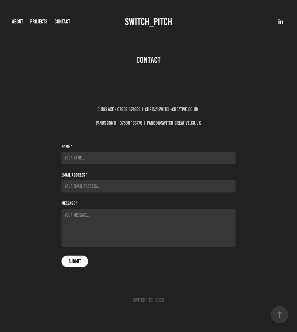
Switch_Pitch (148, 21)
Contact (62, 22)
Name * (67, 146)
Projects (38, 22)
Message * (69, 203)
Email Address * (74, 175)
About (17, 22)
